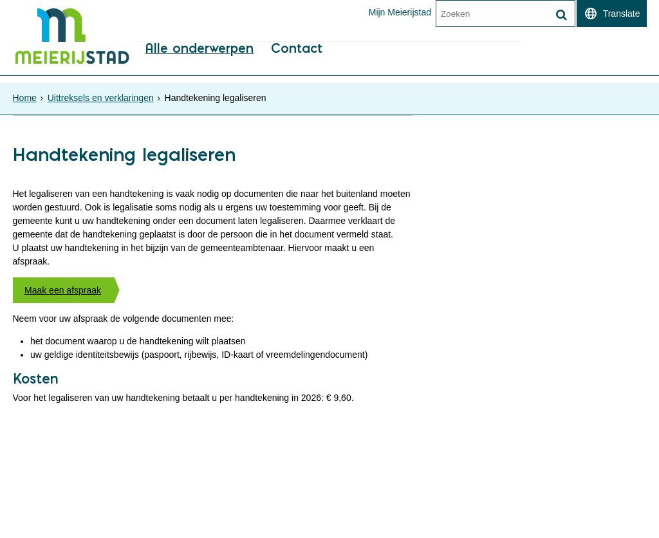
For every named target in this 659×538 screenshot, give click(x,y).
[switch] (612, 13)
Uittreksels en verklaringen (101, 94)
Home (25, 94)
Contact (295, 65)
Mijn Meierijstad (399, 12)
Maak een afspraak (62, 297)
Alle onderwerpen (198, 65)
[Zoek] (561, 15)
